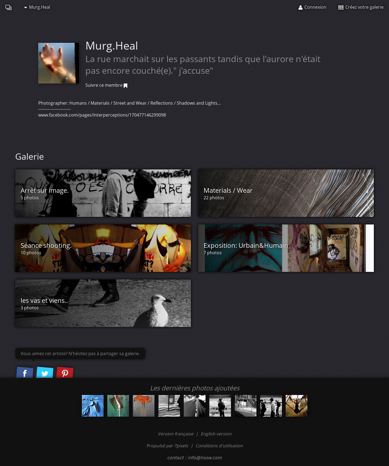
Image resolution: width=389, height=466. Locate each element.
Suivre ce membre (106, 85)
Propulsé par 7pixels (167, 446)
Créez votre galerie (361, 7)
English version (216, 434)
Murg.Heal (37, 7)
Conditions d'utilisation (219, 446)
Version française (176, 434)
